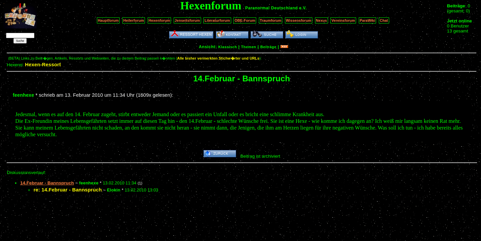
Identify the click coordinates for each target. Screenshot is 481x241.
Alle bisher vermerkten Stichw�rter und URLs (218, 58)
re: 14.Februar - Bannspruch (67, 189)
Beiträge (268, 47)
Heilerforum (133, 20)
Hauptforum (108, 20)
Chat (384, 20)
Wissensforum (298, 20)
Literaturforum (217, 20)
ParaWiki (367, 20)
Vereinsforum (343, 20)
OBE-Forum (244, 20)
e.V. (303, 8)
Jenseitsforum (187, 20)
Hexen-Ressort (43, 64)
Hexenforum (159, 20)
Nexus (321, 20)
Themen (248, 47)
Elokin (113, 189)
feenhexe (23, 95)
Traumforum (271, 20)
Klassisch (227, 47)
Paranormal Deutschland (271, 8)
